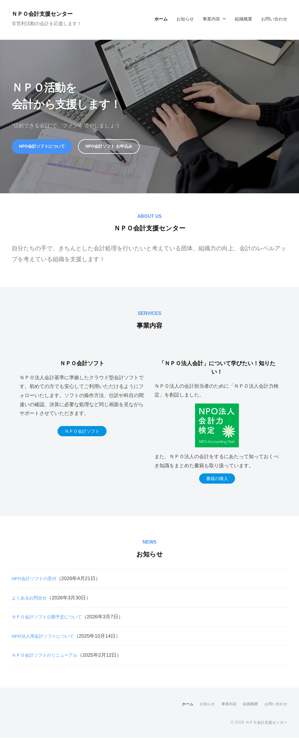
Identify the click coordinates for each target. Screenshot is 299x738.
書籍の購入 (217, 479)
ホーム (161, 18)
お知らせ (185, 18)
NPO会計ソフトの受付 (37, 579)
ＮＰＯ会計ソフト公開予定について (51, 618)
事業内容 (211, 18)
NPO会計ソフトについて (45, 146)
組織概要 (243, 18)
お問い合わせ (274, 18)
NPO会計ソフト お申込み (118, 146)
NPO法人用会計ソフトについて (47, 637)
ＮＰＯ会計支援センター (47, 13)
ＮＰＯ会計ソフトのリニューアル (49, 656)
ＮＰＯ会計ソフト (82, 432)
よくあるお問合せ (31, 598)
